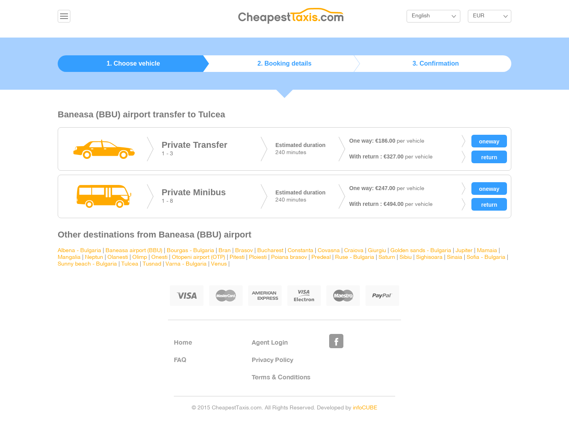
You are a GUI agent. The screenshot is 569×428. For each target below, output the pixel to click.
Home (183, 342)
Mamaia (487, 250)
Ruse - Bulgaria (354, 257)
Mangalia (69, 257)
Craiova (354, 250)
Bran (225, 250)
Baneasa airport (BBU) (134, 250)
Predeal (321, 257)
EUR (478, 16)
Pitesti (237, 257)
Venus (219, 264)
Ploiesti (258, 257)
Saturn (387, 257)
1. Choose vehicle (133, 63)
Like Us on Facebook (336, 341)
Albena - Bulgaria (79, 250)
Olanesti (117, 257)
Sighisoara (429, 257)
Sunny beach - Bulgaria (87, 264)
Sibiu (405, 257)
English (421, 16)
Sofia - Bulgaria (486, 257)
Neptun (94, 257)
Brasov (244, 250)
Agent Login (270, 342)
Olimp (139, 257)
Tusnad (152, 264)
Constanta (300, 250)
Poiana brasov (289, 257)
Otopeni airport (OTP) (198, 257)
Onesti (159, 257)
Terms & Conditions (281, 377)
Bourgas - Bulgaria (190, 250)
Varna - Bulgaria (186, 264)
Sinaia (454, 257)
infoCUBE (365, 408)
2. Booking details (285, 63)
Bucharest (270, 250)
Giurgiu (377, 250)
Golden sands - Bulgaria (420, 250)
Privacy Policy (272, 359)
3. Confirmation (436, 63)
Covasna (329, 250)
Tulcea (129, 264)
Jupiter (464, 250)
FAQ (180, 359)
